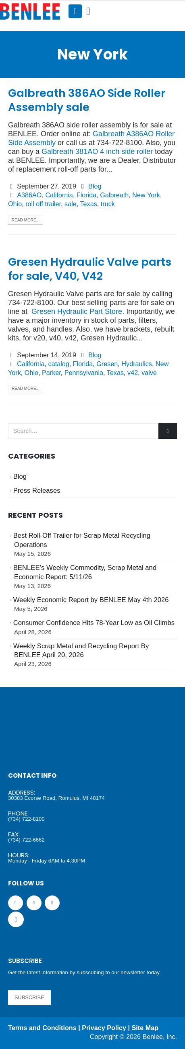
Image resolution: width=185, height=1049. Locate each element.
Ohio (15, 203)
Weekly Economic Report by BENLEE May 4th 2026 (91, 600)
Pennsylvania (83, 372)
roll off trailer (43, 203)
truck (108, 203)
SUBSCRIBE (29, 997)
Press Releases (36, 490)
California (59, 195)
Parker (51, 372)
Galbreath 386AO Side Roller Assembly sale (86, 100)
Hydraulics (136, 363)
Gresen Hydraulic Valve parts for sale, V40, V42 (89, 268)
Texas (88, 203)
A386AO (29, 195)
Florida (86, 195)
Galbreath (114, 195)
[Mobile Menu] (75, 11)
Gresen (107, 363)
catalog (58, 363)
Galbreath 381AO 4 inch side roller (97, 152)
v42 (132, 372)
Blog (94, 186)
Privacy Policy (104, 1027)
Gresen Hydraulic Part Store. (77, 311)
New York (146, 195)
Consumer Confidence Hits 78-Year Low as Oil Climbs (94, 623)
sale (70, 203)
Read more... (25, 220)
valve (149, 372)
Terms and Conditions (42, 1027)
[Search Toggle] (88, 11)
